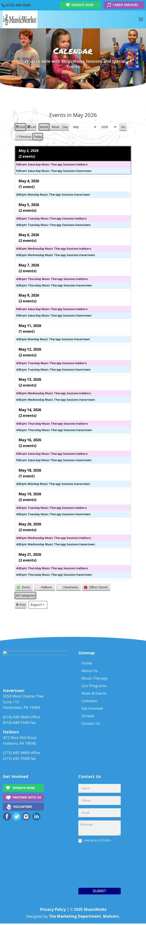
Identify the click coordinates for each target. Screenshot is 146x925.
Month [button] (44, 127)
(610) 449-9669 (18, 5)
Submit (99, 892)
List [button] (31, 127)
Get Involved (92, 708)
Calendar (89, 700)
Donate (87, 715)
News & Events (94, 693)
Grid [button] (20, 127)
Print (21, 605)
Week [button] (55, 127)
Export (38, 605)
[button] (23, 137)
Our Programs (94, 685)
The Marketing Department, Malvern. (84, 917)
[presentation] (96, 866)
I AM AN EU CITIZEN (94, 842)
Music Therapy (94, 678)
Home (86, 663)
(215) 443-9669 (16, 754)
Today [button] (38, 136)
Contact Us (90, 723)
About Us (89, 670)
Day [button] (65, 127)
